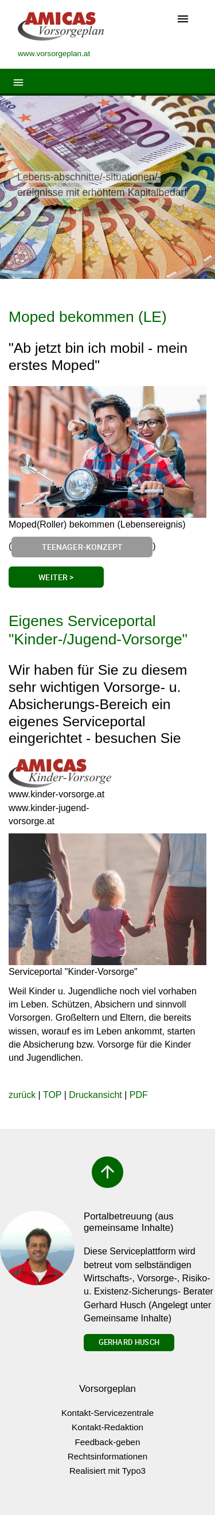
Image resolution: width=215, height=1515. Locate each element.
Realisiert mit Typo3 (107, 1470)
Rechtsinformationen (107, 1456)
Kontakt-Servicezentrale (107, 1413)
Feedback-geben (107, 1442)
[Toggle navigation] (183, 19)
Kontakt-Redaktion (107, 1427)
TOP (52, 1095)
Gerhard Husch (129, 1342)
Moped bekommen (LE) (88, 316)
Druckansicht (95, 1095)
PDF (139, 1095)
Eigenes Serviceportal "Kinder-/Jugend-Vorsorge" (98, 630)
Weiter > (55, 577)
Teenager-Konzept (82, 546)
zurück (22, 1095)
